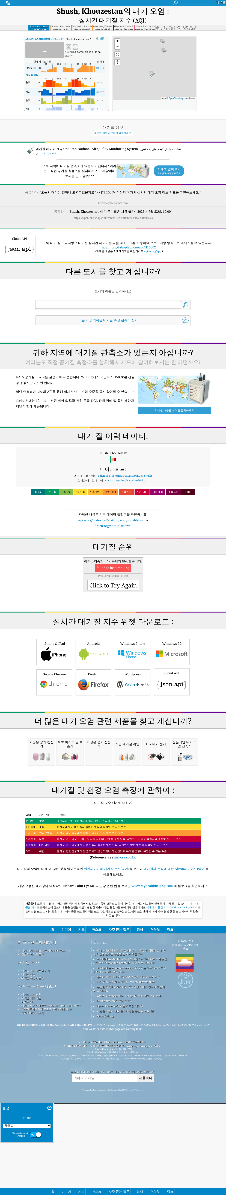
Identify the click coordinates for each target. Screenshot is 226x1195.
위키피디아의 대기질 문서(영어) (106, 959)
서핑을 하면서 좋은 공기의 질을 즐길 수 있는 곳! (125, 1101)
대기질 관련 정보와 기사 (35, 1060)
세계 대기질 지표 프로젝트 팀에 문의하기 (45, 1040)
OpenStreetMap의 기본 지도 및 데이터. (120, 1096)
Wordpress (132, 673)
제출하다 (145, 1168)
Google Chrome (54, 673)
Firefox (93, 673)
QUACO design (106, 1106)
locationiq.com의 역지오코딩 (114, 1091)
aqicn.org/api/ (152, 242)
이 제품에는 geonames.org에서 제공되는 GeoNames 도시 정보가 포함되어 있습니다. (129, 1060)
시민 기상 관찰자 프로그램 (112, 1072)
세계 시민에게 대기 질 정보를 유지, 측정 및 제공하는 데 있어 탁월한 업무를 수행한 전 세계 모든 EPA (129, 1042)
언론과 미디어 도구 (32, 1044)
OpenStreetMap (175, 90)
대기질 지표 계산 (31, 1088)
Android (93, 643)
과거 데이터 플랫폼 (32, 1103)
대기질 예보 (28, 1092)
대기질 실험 (28, 1064)
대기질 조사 (28, 1052)
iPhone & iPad (54, 643)
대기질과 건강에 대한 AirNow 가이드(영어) (175, 959)
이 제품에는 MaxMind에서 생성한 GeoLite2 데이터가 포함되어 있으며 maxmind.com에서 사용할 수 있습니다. (130, 1051)
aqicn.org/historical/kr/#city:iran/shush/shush (111, 512)
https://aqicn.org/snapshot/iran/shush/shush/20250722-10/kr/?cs (113, 209)
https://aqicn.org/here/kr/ (113, 194)
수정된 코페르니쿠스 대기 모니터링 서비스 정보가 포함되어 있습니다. (129, 1079)
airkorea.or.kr (124, 947)
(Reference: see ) (113, 925)
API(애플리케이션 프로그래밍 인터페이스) (46, 1099)
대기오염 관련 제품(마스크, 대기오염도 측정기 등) (50, 1095)
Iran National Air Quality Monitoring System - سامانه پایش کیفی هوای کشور (114, 1136)
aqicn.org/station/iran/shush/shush (126, 472)
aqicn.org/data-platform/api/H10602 (129, 239)
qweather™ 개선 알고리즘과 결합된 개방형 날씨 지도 (128, 1067)
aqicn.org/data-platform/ (113, 517)
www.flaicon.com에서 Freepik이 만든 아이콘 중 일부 (129, 1086)
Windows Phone (132, 643)
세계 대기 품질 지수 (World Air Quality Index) (172, 997)
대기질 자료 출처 (31, 1084)
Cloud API (172, 673)
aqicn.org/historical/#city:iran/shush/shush (125, 467)
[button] (151, 65)
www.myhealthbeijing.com (153, 976)
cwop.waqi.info (144, 1072)
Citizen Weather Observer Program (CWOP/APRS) (114, 1132)
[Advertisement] (113, 719)
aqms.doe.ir (46, 145)
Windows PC (172, 643)
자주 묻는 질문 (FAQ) (37, 1076)
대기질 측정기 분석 (32, 1068)
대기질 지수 (45, 30)
